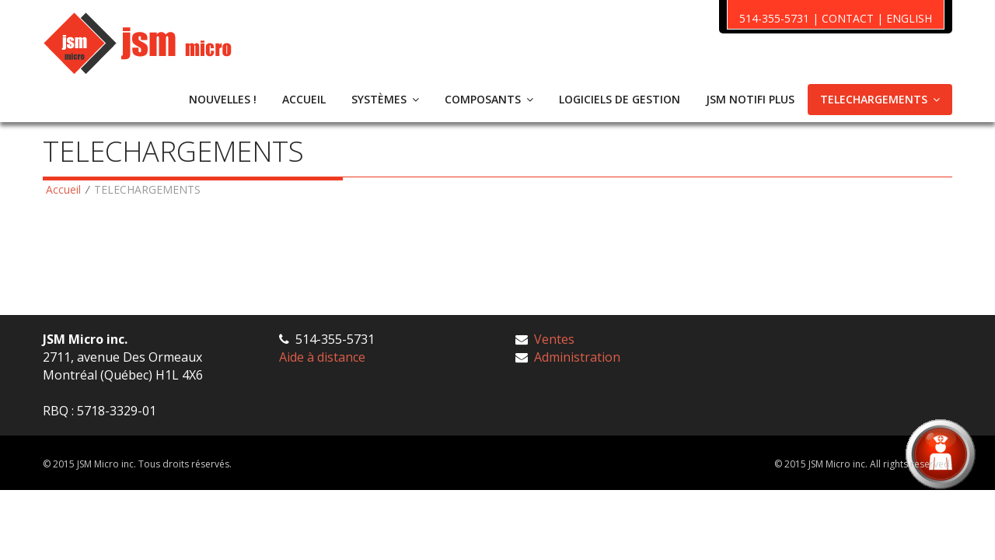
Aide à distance (322, 357)
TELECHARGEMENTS (880, 99)
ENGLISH (909, 18)
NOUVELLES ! (223, 99)
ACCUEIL (304, 99)
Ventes (554, 339)
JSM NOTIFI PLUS (750, 99)
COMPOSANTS (489, 99)
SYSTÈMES (385, 99)
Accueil (63, 189)
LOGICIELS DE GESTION (619, 99)
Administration (577, 357)
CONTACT (848, 18)
